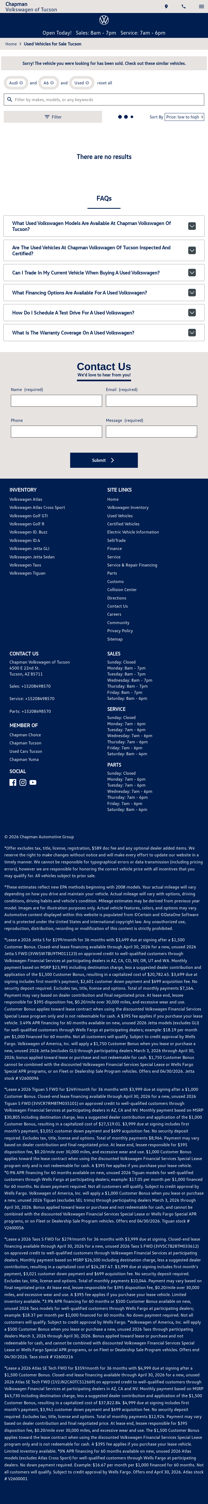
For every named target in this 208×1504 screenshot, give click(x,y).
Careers (114, 806)
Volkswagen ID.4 (27, 732)
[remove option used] (82, 271)
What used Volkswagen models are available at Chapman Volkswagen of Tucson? (104, 419)
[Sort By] (180, 307)
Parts (111, 765)
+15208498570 (36, 885)
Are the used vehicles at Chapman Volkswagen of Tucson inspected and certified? (104, 438)
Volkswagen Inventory (126, 700)
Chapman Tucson (27, 942)
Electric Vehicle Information (132, 724)
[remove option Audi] (18, 271)
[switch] (199, 8)
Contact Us (117, 798)
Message (123, 608)
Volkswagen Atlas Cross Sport (38, 700)
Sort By (151, 306)
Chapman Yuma (25, 958)
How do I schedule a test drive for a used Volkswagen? (104, 495)
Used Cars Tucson (27, 950)
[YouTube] (35, 989)
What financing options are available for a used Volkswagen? (104, 476)
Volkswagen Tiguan (29, 765)
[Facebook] (15, 989)
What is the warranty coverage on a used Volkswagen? (104, 514)
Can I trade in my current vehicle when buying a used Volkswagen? (104, 457)
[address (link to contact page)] (164, 8)
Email (121, 577)
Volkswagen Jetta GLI (31, 741)
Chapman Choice (27, 934)
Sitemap (114, 831)
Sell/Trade (116, 732)
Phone (18, 610)
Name (28, 577)
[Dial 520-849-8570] (182, 8)
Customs (114, 773)
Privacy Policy (120, 823)
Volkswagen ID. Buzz (31, 724)
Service (113, 749)
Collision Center (121, 782)
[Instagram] (25, 989)
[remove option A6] (50, 271)
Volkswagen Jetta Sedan (32, 749)
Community (117, 815)
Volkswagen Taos (27, 757)
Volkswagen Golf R (29, 716)
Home (13, 228)
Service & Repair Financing (131, 757)
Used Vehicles (119, 708)
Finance (114, 741)
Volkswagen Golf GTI (31, 708)
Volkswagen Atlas (27, 691)
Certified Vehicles (122, 716)
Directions (116, 790)
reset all (104, 271)
